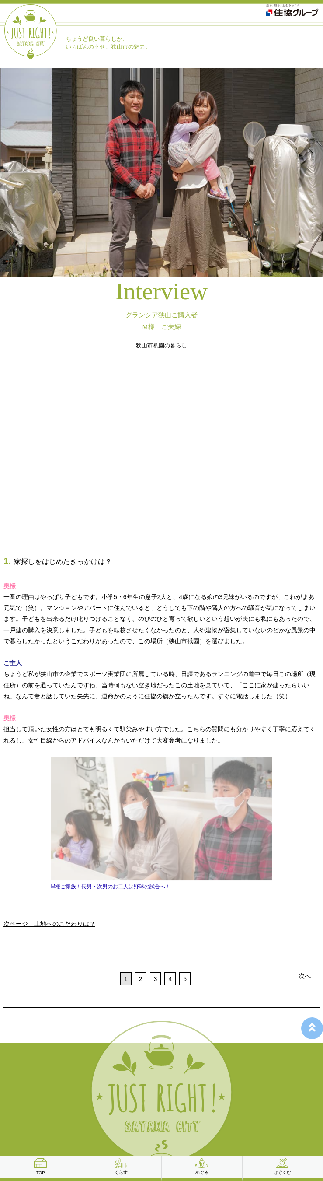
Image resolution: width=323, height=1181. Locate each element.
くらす (121, 1172)
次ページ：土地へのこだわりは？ (49, 923)
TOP (40, 1172)
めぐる (201, 1172)
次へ (305, 975)
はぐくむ (282, 1172)
